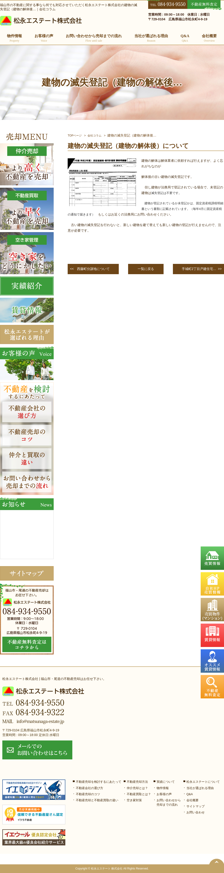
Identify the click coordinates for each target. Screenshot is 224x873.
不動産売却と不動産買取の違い (97, 800)
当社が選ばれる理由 (151, 38)
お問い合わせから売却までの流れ (94, 38)
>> (201, 269)
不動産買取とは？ (139, 794)
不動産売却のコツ (88, 794)
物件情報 (163, 788)
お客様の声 (44, 38)
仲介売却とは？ (137, 788)
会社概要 (209, 38)
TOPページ (75, 135)
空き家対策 (134, 800)
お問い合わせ (195, 812)
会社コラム (95, 135)
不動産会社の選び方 (89, 788)
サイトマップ (195, 806)
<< (90, 269)
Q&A (185, 38)
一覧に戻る (146, 269)
